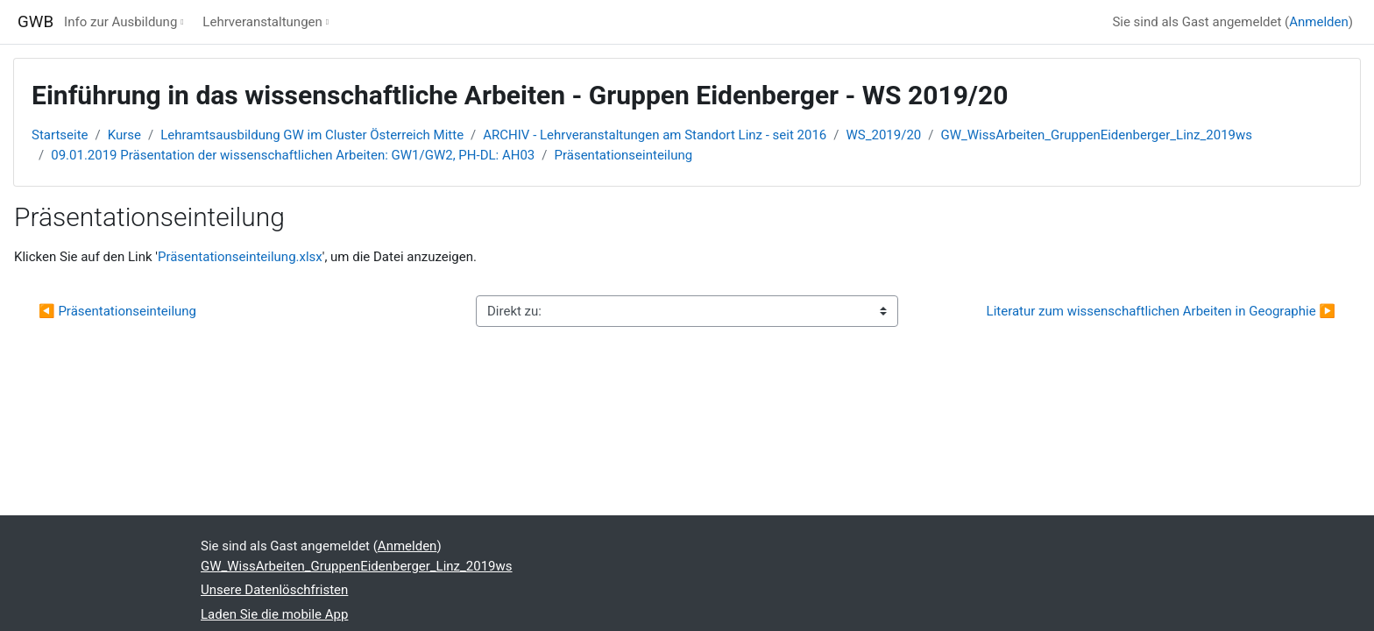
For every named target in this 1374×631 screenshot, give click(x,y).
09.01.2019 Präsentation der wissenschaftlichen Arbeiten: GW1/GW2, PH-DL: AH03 (293, 155)
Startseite (60, 135)
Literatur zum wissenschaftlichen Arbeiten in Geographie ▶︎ (1161, 311)
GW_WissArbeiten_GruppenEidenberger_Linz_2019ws (1096, 135)
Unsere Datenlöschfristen (274, 590)
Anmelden (1319, 22)
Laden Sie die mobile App (274, 614)
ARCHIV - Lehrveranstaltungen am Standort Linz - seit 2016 (654, 135)
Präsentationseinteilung (624, 155)
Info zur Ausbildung (120, 22)
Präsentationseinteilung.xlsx (240, 257)
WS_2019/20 (884, 135)
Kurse (124, 135)
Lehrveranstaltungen (262, 22)
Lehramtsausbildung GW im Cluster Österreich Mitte (312, 135)
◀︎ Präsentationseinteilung (117, 311)
